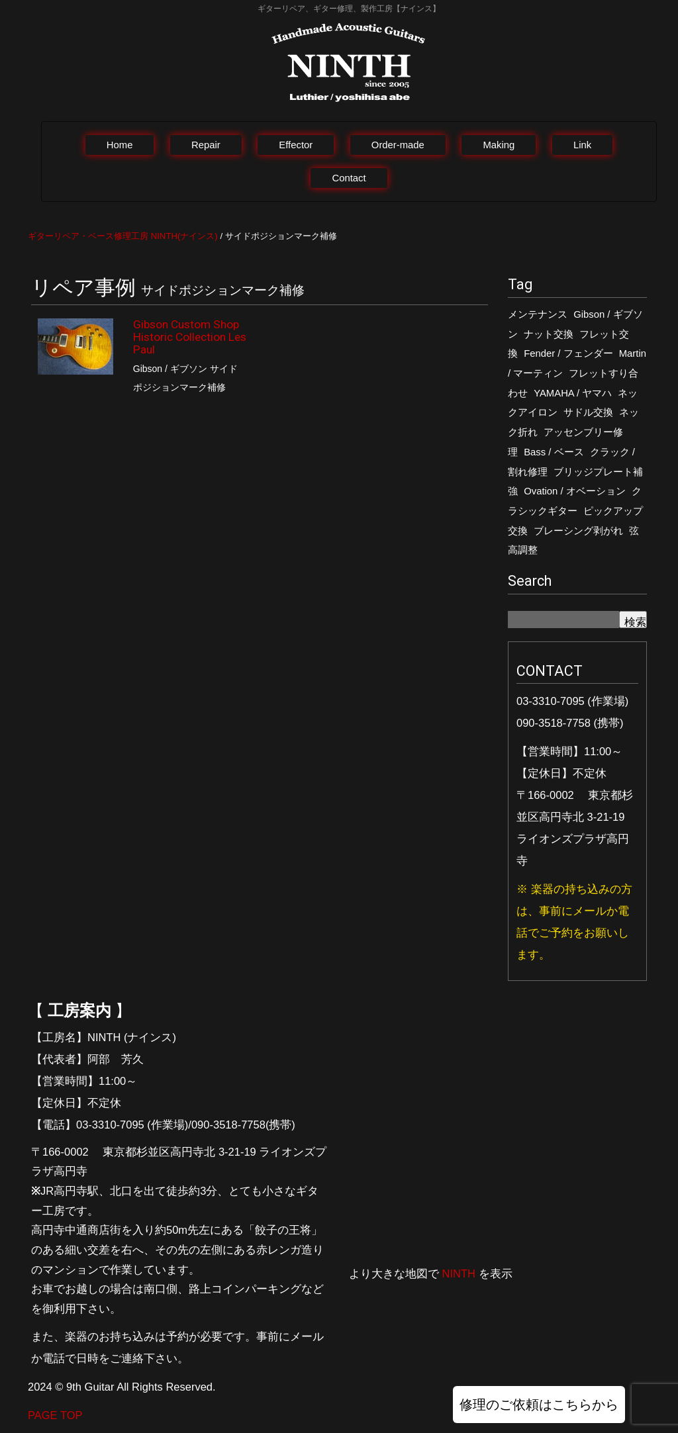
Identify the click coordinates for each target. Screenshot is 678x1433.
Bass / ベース (553, 452)
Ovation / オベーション (575, 491)
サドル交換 (588, 412)
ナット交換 (548, 334)
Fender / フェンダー (568, 353)
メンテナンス (537, 314)
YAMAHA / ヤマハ (573, 393)
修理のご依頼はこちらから (539, 1404)
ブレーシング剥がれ (578, 531)
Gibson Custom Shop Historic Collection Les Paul (189, 337)
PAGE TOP (55, 1415)
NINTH (458, 1273)
